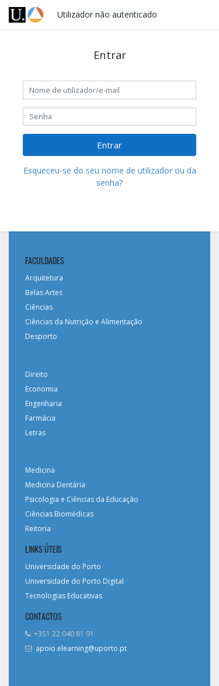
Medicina (40, 470)
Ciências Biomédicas (59, 514)
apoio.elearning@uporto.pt (81, 648)
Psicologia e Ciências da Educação (81, 499)
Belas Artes (43, 292)
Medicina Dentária (55, 485)
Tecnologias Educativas (63, 596)
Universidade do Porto (63, 566)
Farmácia (40, 418)
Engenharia (43, 403)
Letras (35, 433)
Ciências (39, 307)
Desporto (41, 336)
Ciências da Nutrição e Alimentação (83, 322)
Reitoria (38, 528)
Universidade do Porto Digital (74, 581)
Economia (41, 389)
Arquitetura (44, 278)
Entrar (109, 145)
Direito (36, 374)
